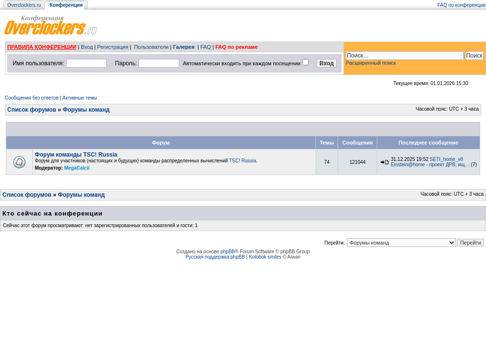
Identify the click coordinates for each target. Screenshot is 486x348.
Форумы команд (86, 109)
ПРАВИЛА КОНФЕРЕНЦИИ (41, 47)
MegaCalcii (76, 168)
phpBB (227, 251)
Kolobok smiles (265, 257)
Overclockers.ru (24, 5)
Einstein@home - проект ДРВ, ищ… (430, 164)
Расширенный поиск (371, 63)
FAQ (205, 47)
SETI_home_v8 (446, 159)
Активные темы (79, 98)
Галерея (183, 47)
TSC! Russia (242, 160)
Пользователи (151, 47)
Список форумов (31, 109)
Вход (87, 47)
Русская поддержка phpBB (215, 257)
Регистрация (112, 47)
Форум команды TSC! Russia (76, 154)
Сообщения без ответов (31, 98)
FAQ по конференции (462, 5)
